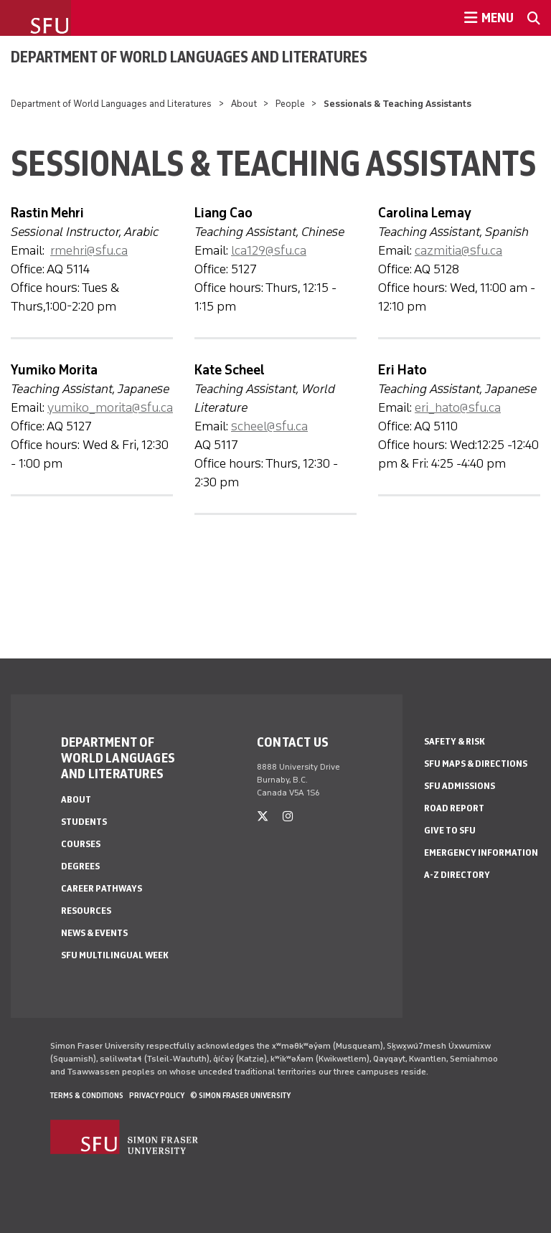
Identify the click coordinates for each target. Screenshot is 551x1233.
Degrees (80, 866)
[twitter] (262, 816)
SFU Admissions (459, 786)
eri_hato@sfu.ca (458, 407)
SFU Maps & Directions (475, 763)
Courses (80, 844)
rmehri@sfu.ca (89, 250)
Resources (86, 910)
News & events (94, 933)
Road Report (454, 808)
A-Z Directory (457, 875)
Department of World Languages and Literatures (189, 57)
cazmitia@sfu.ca (458, 250)
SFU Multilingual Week (115, 955)
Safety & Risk (454, 741)
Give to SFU (450, 830)
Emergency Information (481, 852)
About (244, 103)
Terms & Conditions (86, 1095)
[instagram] (288, 816)
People (290, 103)
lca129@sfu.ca (268, 250)
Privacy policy (156, 1095)
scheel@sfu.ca (269, 426)
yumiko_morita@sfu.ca (110, 407)
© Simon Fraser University (240, 1095)
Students (84, 822)
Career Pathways (101, 888)
